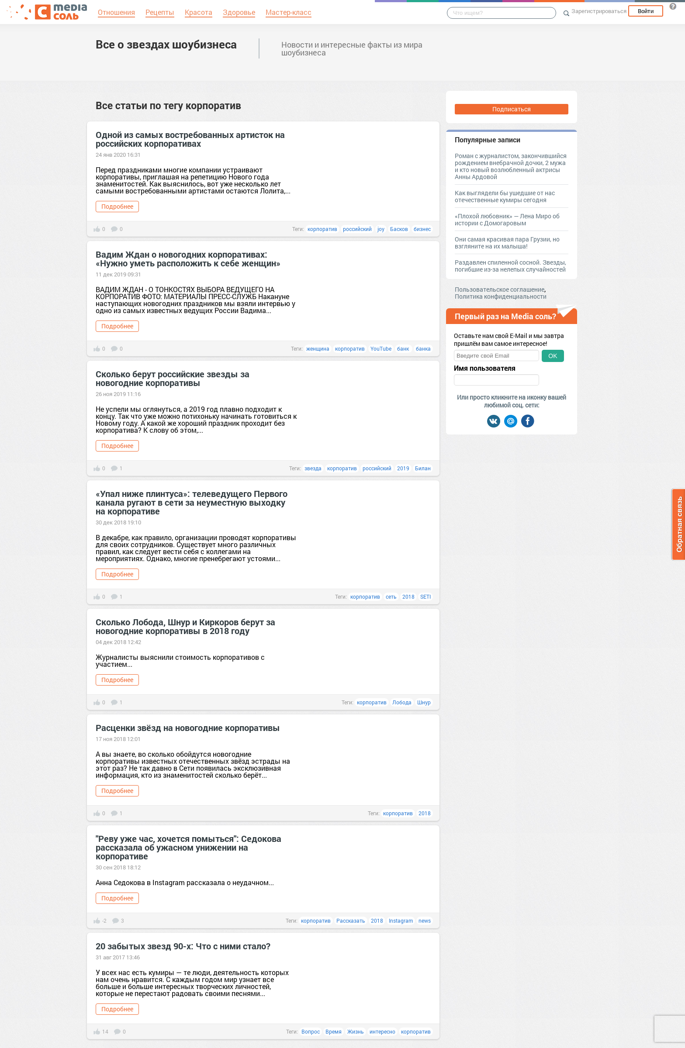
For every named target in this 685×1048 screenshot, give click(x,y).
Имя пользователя (484, 368)
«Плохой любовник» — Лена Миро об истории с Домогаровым (507, 219)
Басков (399, 228)
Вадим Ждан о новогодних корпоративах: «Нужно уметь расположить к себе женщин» (188, 258)
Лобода (402, 702)
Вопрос (310, 1031)
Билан (423, 468)
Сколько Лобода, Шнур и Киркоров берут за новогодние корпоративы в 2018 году (185, 626)
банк (403, 348)
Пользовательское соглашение (499, 289)
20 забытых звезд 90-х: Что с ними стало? (183, 945)
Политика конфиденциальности (501, 296)
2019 (403, 468)
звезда (313, 468)
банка (423, 348)
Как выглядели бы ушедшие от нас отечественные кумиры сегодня (505, 196)
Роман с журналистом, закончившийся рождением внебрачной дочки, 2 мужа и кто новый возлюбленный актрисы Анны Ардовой (511, 166)
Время (333, 1031)
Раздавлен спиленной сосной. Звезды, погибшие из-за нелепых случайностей (510, 265)
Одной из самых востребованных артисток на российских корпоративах (190, 139)
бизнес (422, 228)
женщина (317, 348)
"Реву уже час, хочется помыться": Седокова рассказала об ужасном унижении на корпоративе (188, 847)
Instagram (401, 920)
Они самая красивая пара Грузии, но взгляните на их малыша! (507, 242)
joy (380, 228)
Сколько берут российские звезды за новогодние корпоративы (172, 378)
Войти (646, 11)
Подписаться (511, 109)
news (425, 920)
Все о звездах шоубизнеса (166, 44)
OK (552, 355)
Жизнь (355, 1031)
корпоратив (322, 228)
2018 (408, 596)
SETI (425, 596)
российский (357, 228)
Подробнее (117, 206)
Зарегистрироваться (598, 11)
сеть (391, 596)
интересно (382, 1031)
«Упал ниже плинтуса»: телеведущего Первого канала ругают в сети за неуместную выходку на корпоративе (191, 502)
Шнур (424, 702)
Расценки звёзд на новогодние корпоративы (188, 727)
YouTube (380, 348)
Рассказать (350, 920)
